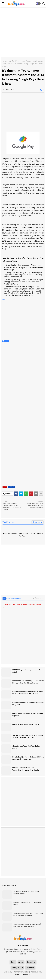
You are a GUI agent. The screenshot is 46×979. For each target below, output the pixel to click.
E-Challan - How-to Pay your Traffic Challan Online (26, 892)
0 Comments (38, 598)
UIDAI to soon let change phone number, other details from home (28, 914)
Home (4, 61)
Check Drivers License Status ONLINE (26, 724)
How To (11, 61)
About (21, 962)
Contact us (31, 962)
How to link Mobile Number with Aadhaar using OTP (28, 703)
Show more (37, 522)
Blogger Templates (21, 972)
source (3, 299)
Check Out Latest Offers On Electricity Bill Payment (27, 714)
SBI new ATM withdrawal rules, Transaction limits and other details (25, 769)
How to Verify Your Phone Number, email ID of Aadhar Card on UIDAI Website (27, 693)
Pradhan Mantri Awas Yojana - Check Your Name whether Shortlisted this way (28, 682)
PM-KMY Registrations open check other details (27, 671)
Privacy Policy (17, 967)
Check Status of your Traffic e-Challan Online (26, 747)
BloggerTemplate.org (23, 974)
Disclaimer (30, 967)
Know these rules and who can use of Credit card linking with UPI (27, 925)
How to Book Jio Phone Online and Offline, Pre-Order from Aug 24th (28, 758)
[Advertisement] (23, 32)
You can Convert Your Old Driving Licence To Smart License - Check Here (27, 736)
